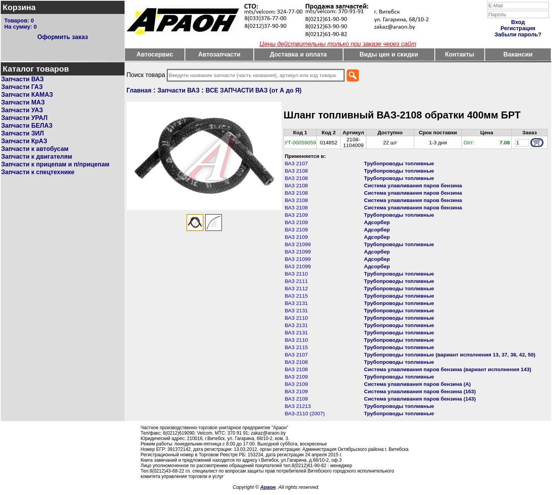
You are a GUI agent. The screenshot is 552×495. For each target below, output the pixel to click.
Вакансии (518, 54)
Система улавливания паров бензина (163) (420, 391)
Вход (518, 22)
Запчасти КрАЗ (24, 141)
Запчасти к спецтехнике (37, 172)
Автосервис (155, 54)
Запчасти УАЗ (22, 110)
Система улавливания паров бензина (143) (420, 399)
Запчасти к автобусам (34, 149)
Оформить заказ (62, 37)
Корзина (19, 7)
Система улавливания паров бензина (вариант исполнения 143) (447, 369)
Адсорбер (377, 222)
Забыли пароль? (518, 34)
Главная (138, 90)
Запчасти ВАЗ (22, 79)
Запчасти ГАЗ (22, 87)
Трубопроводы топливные (399, 163)
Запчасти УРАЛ (24, 118)
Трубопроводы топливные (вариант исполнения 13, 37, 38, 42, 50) (449, 355)
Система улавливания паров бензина (413, 185)
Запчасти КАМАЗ (27, 94)
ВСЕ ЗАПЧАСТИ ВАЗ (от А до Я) (254, 90)
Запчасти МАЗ (23, 102)
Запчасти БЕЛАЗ (27, 125)
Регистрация (518, 28)
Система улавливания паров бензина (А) (417, 384)
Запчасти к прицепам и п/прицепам (55, 164)
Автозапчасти (219, 54)
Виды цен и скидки (388, 54)
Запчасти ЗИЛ (22, 133)
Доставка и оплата (298, 54)
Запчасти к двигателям (36, 156)
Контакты (459, 54)
